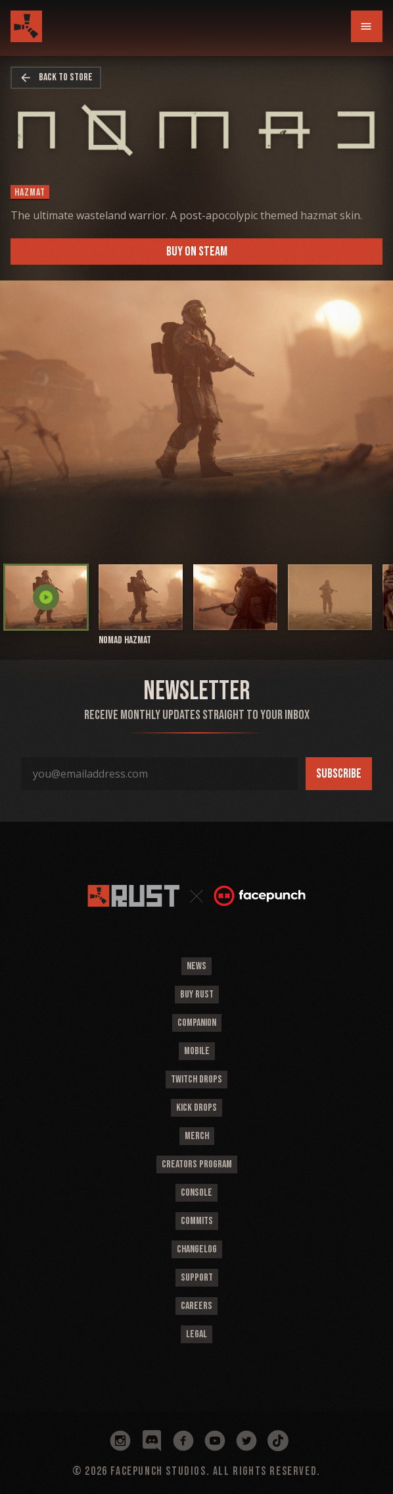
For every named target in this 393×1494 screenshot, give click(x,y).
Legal (196, 1334)
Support (197, 1277)
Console (196, 1193)
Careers (196, 1306)
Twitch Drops (196, 1079)
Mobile (197, 1051)
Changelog (197, 1249)
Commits (197, 1221)
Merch (197, 1136)
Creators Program (197, 1164)
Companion (196, 1023)
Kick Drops (196, 1108)
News (196, 966)
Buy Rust (197, 994)
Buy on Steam (196, 251)
